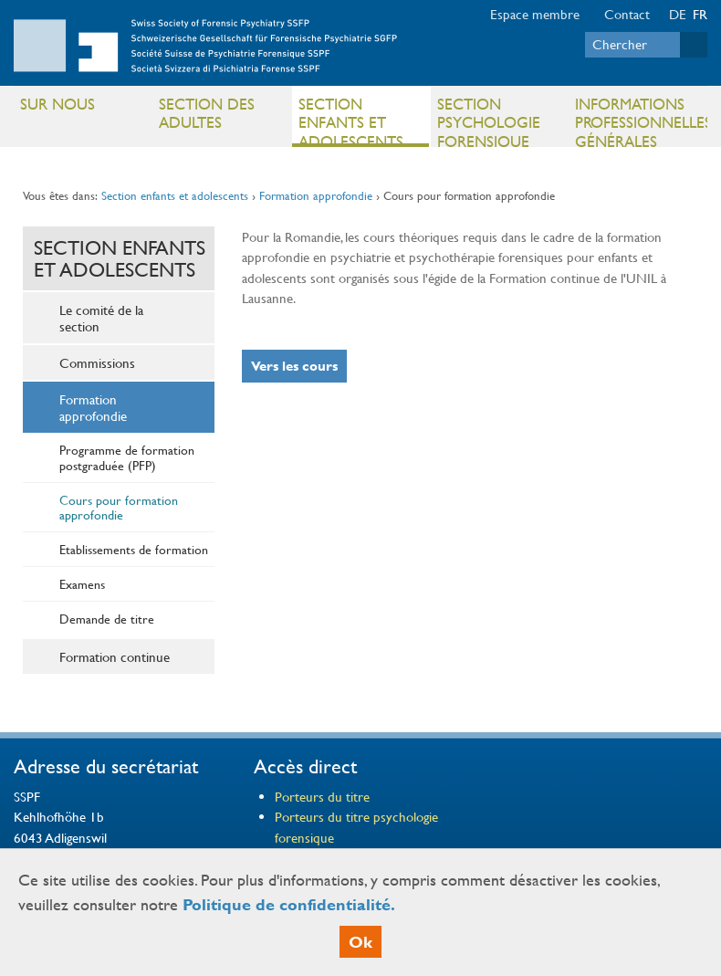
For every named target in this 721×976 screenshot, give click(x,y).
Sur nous (57, 103)
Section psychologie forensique (488, 120)
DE (677, 13)
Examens (82, 583)
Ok (360, 941)
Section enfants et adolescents (350, 120)
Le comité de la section (101, 317)
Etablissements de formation (133, 548)
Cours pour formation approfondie (118, 507)
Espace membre (535, 13)
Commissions (97, 362)
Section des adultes (207, 112)
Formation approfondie (315, 195)
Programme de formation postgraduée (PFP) (126, 457)
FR (700, 13)
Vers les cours (294, 365)
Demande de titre (106, 618)
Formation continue (114, 656)
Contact (627, 13)
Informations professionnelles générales (640, 120)
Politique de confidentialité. (289, 904)
